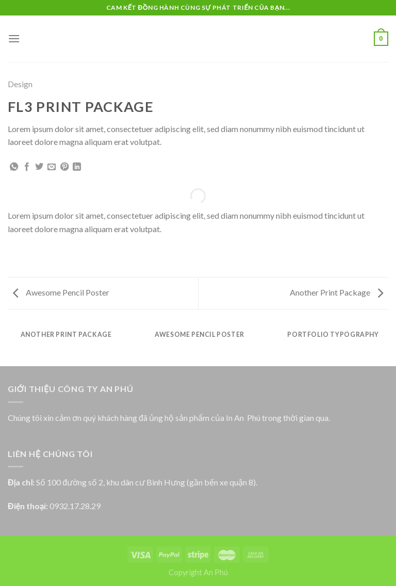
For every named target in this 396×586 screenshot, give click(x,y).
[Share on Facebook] (27, 167)
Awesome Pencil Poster (61, 292)
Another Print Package (336, 292)
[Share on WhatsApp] (14, 167)
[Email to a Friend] (51, 167)
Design (20, 84)
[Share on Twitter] (39, 167)
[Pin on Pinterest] (64, 167)
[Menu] (14, 38)
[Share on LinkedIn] (77, 167)
